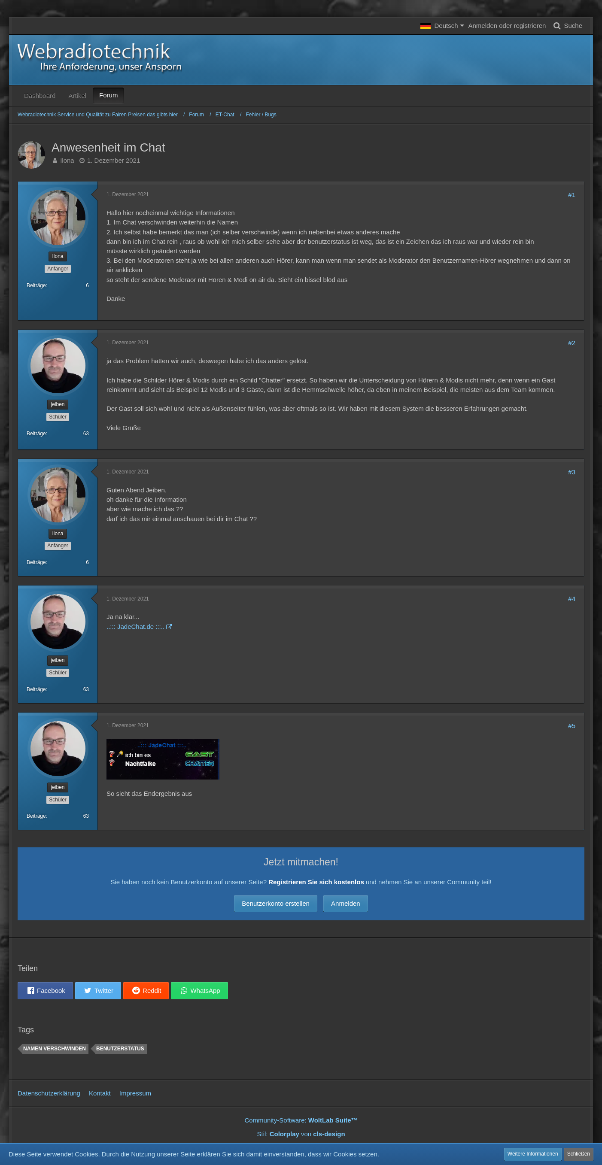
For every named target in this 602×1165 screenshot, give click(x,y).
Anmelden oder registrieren (507, 25)
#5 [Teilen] (571, 725)
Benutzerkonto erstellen (276, 903)
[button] (442, 25)
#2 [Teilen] (571, 342)
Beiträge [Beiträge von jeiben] (36, 434)
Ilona (67, 160)
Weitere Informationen (533, 1154)
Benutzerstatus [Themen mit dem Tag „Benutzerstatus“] (120, 1049)
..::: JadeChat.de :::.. (135, 626)
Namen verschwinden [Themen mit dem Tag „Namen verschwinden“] (54, 1049)
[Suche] (566, 25)
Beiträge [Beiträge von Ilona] (36, 285)
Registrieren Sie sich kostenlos (316, 882)
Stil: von (301, 1134)
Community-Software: (300, 1120)
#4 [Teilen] (571, 598)
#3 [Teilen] (571, 472)
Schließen (578, 1154)
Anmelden (345, 903)
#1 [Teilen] (571, 194)
